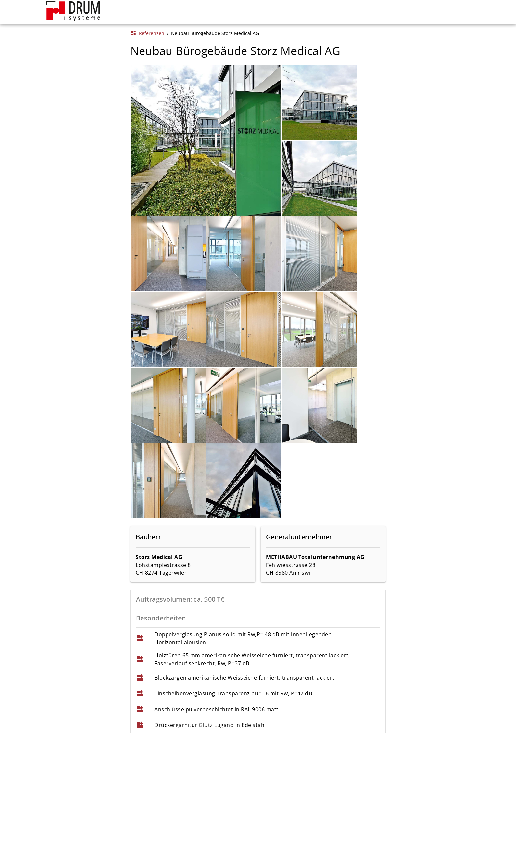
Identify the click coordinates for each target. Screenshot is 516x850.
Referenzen (147, 33)
